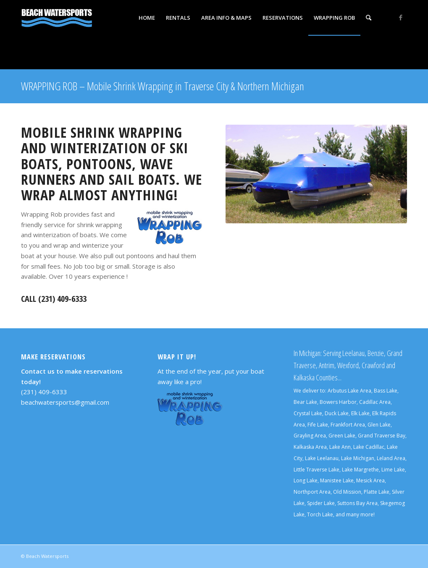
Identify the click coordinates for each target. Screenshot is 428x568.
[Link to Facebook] (400, 17)
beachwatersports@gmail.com (65, 402)
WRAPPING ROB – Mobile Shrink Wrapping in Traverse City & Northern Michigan (162, 86)
